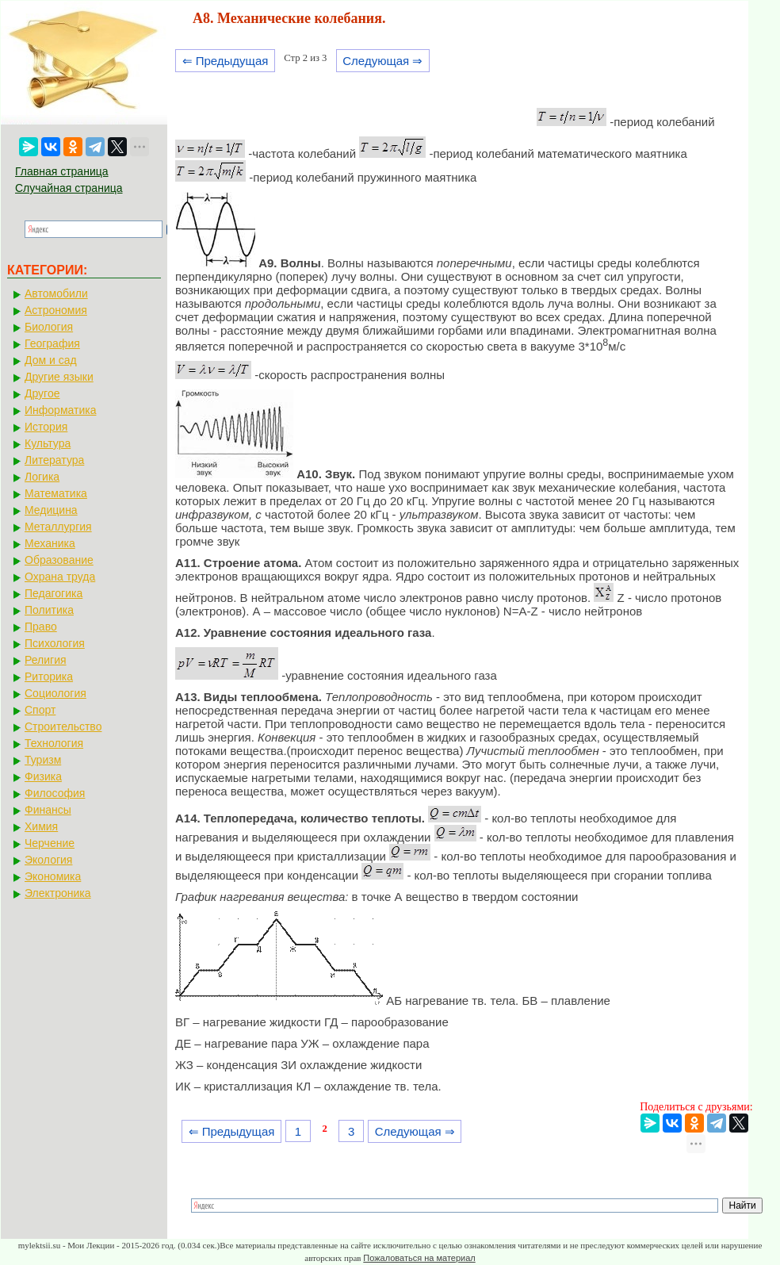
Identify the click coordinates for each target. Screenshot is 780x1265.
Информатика (60, 410)
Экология (48, 859)
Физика (43, 776)
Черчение (50, 843)
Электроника (58, 893)
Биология (49, 326)
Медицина (51, 510)
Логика (42, 476)
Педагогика (53, 593)
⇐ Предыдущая (225, 60)
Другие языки (59, 376)
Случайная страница (69, 188)
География (52, 343)
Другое (42, 393)
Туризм (43, 759)
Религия (46, 660)
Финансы (48, 809)
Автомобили (56, 293)
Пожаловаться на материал (419, 1258)
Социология (55, 693)
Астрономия (56, 310)
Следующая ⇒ (382, 60)
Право (41, 626)
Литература (54, 460)
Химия (41, 826)
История (46, 426)
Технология (54, 743)
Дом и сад (51, 360)
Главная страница (62, 171)
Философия (55, 793)
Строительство (63, 726)
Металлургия (58, 526)
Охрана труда (60, 576)
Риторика (49, 676)
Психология (55, 643)
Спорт (40, 709)
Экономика (53, 876)
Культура (48, 443)
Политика (49, 610)
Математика (56, 493)
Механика (50, 543)
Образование (59, 560)
